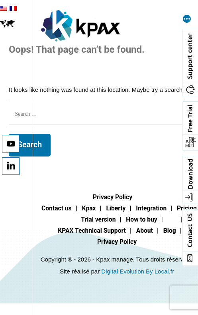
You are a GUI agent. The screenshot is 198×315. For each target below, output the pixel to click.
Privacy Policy (112, 197)
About (144, 230)
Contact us (56, 208)
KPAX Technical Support (92, 230)
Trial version (98, 219)
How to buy (141, 219)
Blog (169, 230)
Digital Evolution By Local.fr (137, 271)
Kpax (89, 208)
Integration (151, 208)
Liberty (115, 208)
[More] (187, 19)
